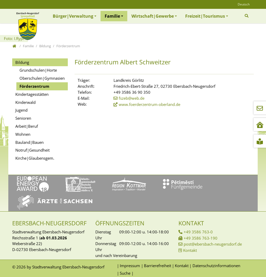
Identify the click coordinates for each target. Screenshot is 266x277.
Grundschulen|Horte (38, 70)
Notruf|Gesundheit (32, 150)
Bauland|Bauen (29, 142)
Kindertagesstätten (32, 94)
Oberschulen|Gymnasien (42, 78)
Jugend (21, 110)
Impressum (130, 265)
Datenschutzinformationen (216, 265)
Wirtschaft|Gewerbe (152, 16)
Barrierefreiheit (157, 265)
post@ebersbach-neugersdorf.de (213, 244)
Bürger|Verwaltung (73, 16)
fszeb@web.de (131, 98)
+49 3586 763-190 (200, 238)
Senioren (23, 118)
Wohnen (22, 134)
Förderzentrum (34, 86)
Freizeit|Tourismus (205, 16)
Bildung (22, 62)
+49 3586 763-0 (198, 231)
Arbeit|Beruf (26, 126)
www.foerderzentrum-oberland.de (149, 104)
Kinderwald (25, 102)
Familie (112, 16)
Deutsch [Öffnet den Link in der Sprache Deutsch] (244, 4)
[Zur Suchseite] (247, 16)
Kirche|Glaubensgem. (34, 158)
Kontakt (190, 250)
